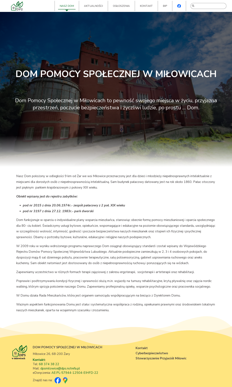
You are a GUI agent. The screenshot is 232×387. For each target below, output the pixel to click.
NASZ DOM (67, 6)
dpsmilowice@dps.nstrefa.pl (60, 368)
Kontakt (39, 360)
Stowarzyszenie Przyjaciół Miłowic (161, 358)
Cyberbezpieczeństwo (152, 353)
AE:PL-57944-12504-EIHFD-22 (74, 373)
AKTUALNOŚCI (93, 6)
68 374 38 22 (49, 364)
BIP (165, 6)
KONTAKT (146, 6)
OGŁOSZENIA (121, 6)
